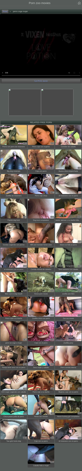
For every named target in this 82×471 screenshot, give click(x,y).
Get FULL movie (41, 81)
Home (5, 11)
